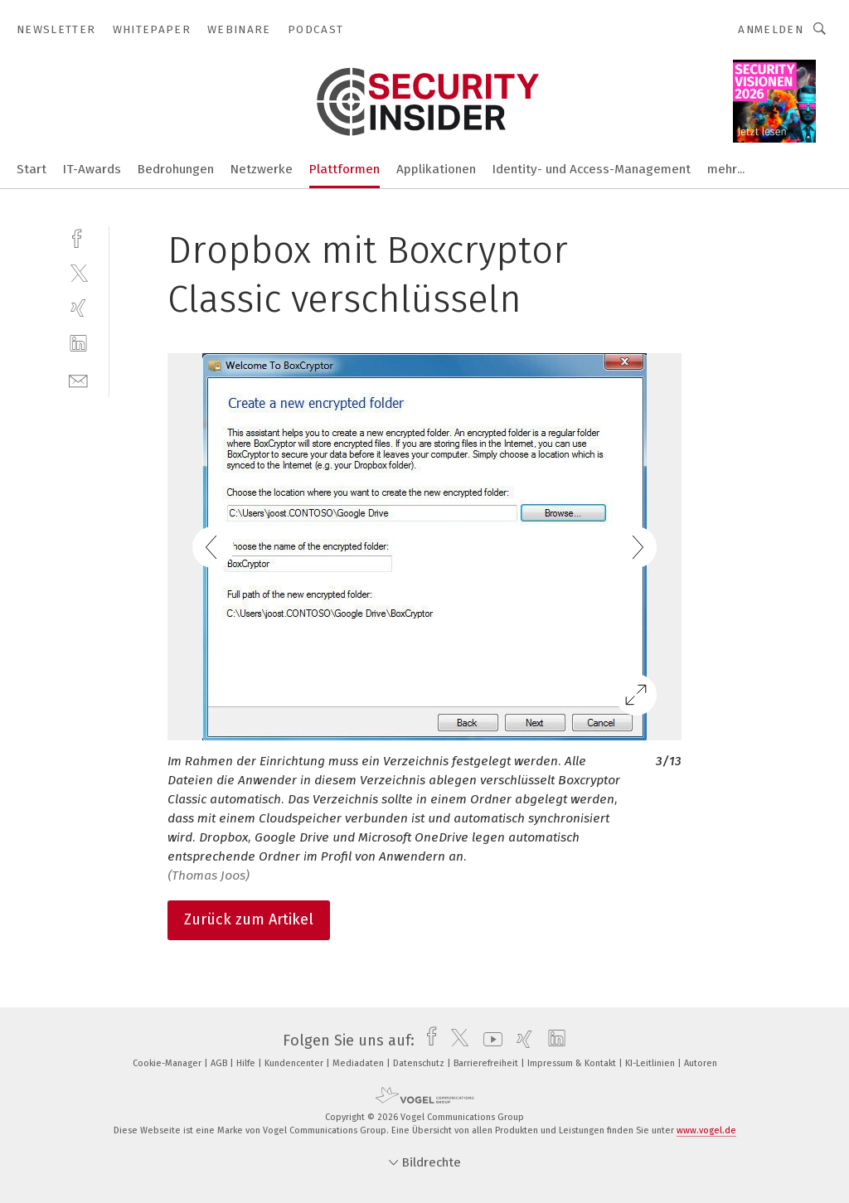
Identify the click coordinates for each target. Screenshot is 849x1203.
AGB (220, 1063)
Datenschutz (420, 1063)
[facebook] (78, 236)
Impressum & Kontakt (573, 1063)
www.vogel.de (706, 1130)
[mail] (78, 379)
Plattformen (344, 169)
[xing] (78, 308)
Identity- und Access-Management (591, 169)
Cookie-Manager (168, 1063)
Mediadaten (359, 1063)
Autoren (700, 1063)
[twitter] (78, 272)
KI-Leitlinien (651, 1063)
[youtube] (488, 1040)
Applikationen (436, 169)
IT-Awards (92, 169)
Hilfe (247, 1063)
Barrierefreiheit (487, 1063)
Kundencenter (295, 1063)
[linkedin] (78, 343)
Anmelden (770, 29)
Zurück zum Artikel (248, 919)
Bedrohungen (176, 169)
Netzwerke (261, 169)
